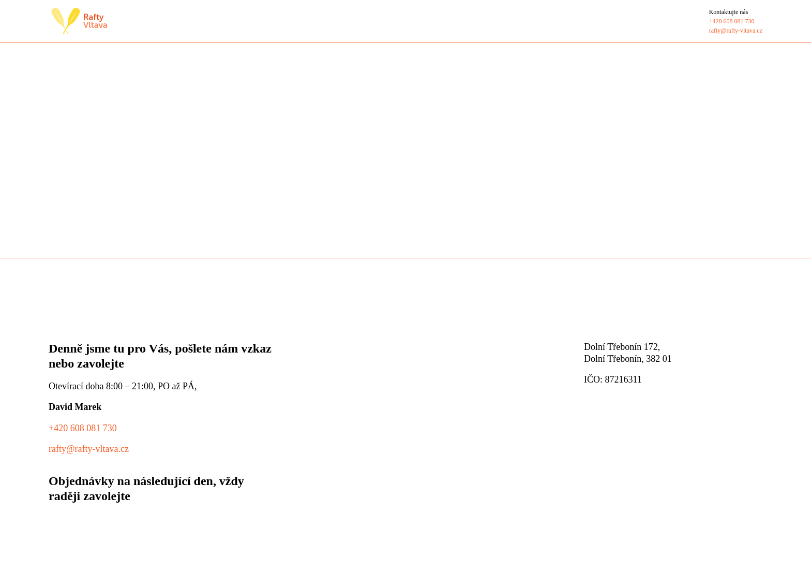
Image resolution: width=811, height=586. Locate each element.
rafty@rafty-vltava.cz (89, 449)
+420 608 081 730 (83, 428)
